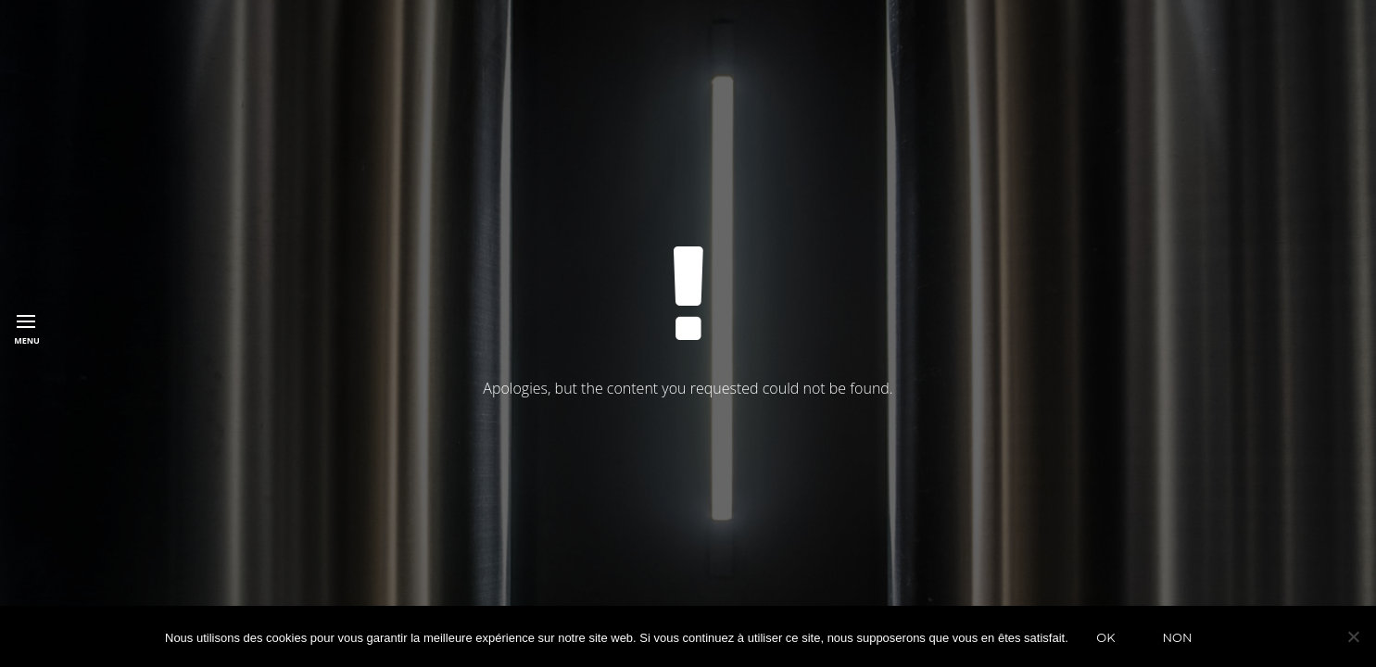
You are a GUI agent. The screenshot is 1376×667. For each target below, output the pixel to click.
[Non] (1353, 636)
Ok (1105, 637)
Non (1177, 637)
